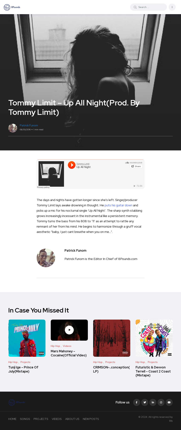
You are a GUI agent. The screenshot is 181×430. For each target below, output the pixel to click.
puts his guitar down (118, 205)
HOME (12, 419)
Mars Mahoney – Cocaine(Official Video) (69, 353)
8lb (171, 420)
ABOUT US (72, 419)
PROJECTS (41, 419)
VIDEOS (57, 419)
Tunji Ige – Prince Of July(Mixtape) (23, 369)
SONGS (25, 419)
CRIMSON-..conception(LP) (111, 369)
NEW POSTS (91, 419)
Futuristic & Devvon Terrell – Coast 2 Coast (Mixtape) (153, 371)
